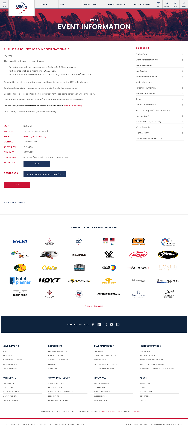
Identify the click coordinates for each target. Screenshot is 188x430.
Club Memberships (55, 356)
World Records (160, 127)
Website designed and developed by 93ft (141, 424)
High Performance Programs (152, 364)
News (5, 351)
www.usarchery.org (73, 105)
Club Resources (100, 387)
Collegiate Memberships (58, 360)
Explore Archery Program (105, 356)
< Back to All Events (14, 202)
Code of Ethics (146, 392)
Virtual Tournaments (160, 104)
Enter (17, 185)
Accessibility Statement (75, 424)
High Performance (118, 4)
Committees (145, 396)
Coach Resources (56, 383)
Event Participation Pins (160, 59)
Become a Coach (55, 387)
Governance (145, 383)
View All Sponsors (94, 306)
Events (70, 4)
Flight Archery (160, 132)
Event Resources (160, 65)
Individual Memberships (57, 351)
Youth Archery (9, 383)
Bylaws (143, 387)
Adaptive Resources (102, 392)
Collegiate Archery (11, 392)
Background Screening (58, 400)
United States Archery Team (151, 360)
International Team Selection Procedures (157, 368)
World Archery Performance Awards (160, 110)
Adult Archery (9, 387)
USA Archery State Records (160, 138)
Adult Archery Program (104, 368)
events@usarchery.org (35, 136)
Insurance (52, 364)
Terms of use (58, 424)
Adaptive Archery (10, 396)
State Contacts (55, 368)
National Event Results (160, 76)
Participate (46, 4)
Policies (143, 400)
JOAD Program (100, 360)
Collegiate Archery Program (106, 364)
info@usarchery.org (111, 411)
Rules (160, 99)
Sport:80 (178, 424)
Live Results (160, 71)
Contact (136, 411)
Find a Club (98, 351)
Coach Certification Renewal (60, 392)
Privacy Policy (46, 424)
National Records (160, 82)
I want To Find (94, 4)
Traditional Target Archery (160, 121)
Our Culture (145, 351)
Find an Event (160, 54)
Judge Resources (101, 396)
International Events (160, 93)
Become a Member (142, 4)
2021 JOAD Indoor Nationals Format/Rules (45, 174)
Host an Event (160, 116)
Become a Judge (54, 396)
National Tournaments (160, 87)
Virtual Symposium (10, 368)
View (37, 164)
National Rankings (147, 356)
